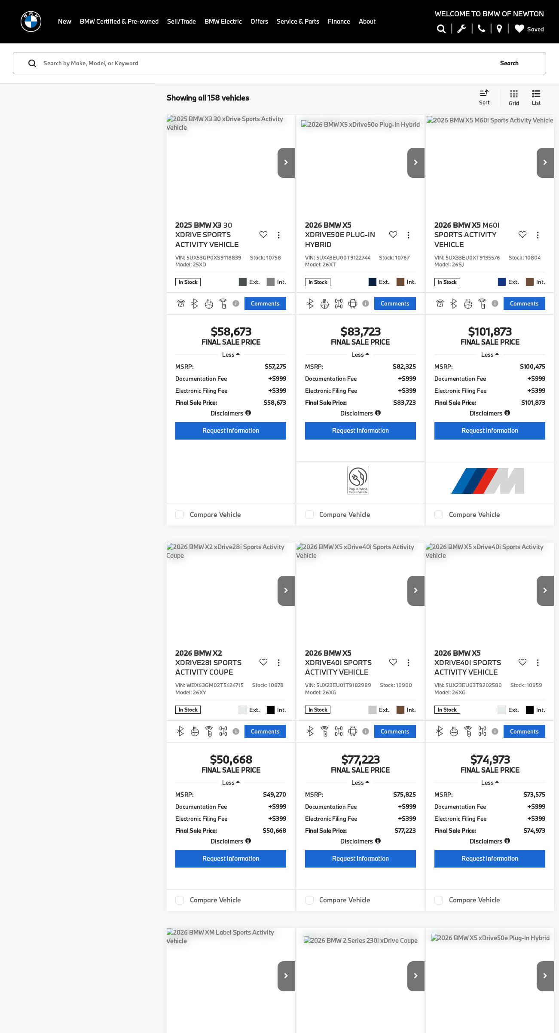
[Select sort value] (487, 98)
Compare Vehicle (215, 514)
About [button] (367, 21)
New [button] (64, 21)
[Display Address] (499, 30)
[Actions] (278, 234)
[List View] (536, 98)
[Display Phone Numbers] (481, 30)
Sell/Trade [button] (181, 21)
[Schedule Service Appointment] (461, 30)
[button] (286, 163)
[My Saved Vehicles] (528, 29)
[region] (230, 390)
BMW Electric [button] (223, 21)
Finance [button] (339, 21)
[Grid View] (512, 98)
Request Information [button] (230, 430)
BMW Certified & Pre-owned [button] (119, 21)
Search (509, 63)
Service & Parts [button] (298, 21)
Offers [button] (259, 21)
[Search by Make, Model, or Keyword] (267, 63)
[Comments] (265, 303)
